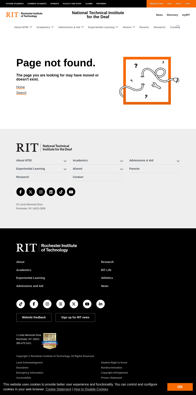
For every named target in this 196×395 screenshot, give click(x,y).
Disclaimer (22, 367)
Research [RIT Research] (107, 262)
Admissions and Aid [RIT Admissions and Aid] (29, 286)
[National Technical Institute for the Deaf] (44, 147)
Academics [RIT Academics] (23, 270)
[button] (178, 27)
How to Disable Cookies (91, 389)
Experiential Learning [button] (101, 27)
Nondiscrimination (111, 367)
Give (188, 4)
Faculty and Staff (72, 4)
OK (180, 387)
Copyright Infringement (114, 372)
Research (160, 27)
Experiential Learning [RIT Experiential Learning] (30, 278)
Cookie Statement (58, 389)
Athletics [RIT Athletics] (107, 278)
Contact (78, 177)
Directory (172, 14)
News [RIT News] (105, 286)
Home (23, 87)
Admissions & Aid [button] (69, 27)
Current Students (37, 4)
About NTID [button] (21, 27)
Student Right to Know (114, 362)
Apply (178, 4)
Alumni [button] (127, 27)
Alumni (88, 4)
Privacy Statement (111, 377)
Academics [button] (43, 27)
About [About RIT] (20, 262)
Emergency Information (29, 372)
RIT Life (106, 270)
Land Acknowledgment (29, 362)
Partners (101, 4)
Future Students (15, 4)
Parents (54, 4)
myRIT (186, 14)
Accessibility (23, 377)
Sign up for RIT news (75, 317)
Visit (169, 4)
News (159, 14)
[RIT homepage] (24, 15)
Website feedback (34, 317)
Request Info (156, 4)
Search (23, 92)
